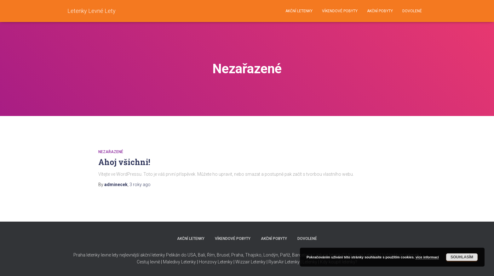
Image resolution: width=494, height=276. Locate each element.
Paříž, (285, 254)
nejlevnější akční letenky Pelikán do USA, (158, 254)
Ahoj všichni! (124, 162)
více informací (427, 257)
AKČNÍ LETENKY (299, 11)
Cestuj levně (148, 261)
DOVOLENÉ (412, 11)
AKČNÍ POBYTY (380, 11)
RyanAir (276, 261)
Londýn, (270, 254)
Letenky (292, 261)
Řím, (211, 254)
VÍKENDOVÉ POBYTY (340, 11)
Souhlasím (462, 257)
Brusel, (223, 254)
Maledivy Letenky (179, 261)
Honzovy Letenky (216, 261)
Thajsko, (253, 254)
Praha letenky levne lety (95, 254)
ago (140, 184)
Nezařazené (110, 152)
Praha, (237, 254)
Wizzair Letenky (250, 261)
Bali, (201, 254)
